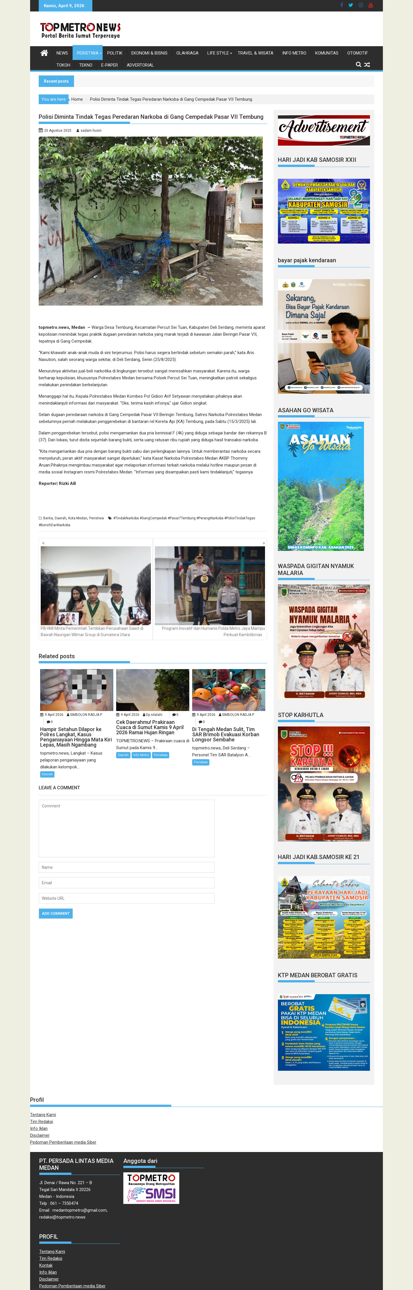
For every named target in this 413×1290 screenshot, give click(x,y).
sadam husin (91, 131)
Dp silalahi (154, 715)
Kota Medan (77, 518)
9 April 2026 (54, 715)
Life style (218, 53)
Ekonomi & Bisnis (149, 53)
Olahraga (187, 53)
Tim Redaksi (41, 1121)
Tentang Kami (43, 1114)
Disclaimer (40, 1135)
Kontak (45, 1265)
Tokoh (63, 65)
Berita (48, 518)
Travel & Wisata (255, 53)
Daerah (60, 518)
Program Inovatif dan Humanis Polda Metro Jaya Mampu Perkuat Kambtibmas (210, 591)
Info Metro (294, 53)
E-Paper (109, 65)
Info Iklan (39, 1128)
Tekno (85, 65)
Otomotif (357, 53)
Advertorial (140, 65)
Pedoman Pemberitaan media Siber (63, 1142)
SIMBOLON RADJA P (86, 715)
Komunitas (326, 53)
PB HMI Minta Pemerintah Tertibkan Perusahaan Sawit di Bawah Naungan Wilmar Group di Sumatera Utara (96, 591)
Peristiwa (87, 53)
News (62, 53)
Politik (114, 53)
